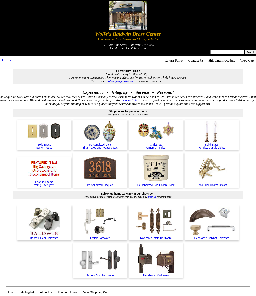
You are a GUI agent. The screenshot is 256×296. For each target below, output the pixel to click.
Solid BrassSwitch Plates (44, 144)
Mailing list (27, 292)
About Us (46, 292)
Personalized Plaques (100, 183)
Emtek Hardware (100, 236)
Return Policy (174, 60)
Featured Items (67, 292)
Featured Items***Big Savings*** (44, 182)
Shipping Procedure (221, 60)
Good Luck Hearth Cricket (211, 183)
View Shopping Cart (95, 292)
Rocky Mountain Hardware (156, 236)
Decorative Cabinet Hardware (211, 236)
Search (250, 52)
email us (152, 197)
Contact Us (196, 60)
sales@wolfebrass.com (132, 48)
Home (6, 60)
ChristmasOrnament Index (156, 144)
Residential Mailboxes (156, 274)
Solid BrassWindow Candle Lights (211, 144)
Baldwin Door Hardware (44, 236)
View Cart (247, 60)
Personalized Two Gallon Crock (156, 183)
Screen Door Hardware (100, 274)
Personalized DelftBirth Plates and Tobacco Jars (100, 144)
